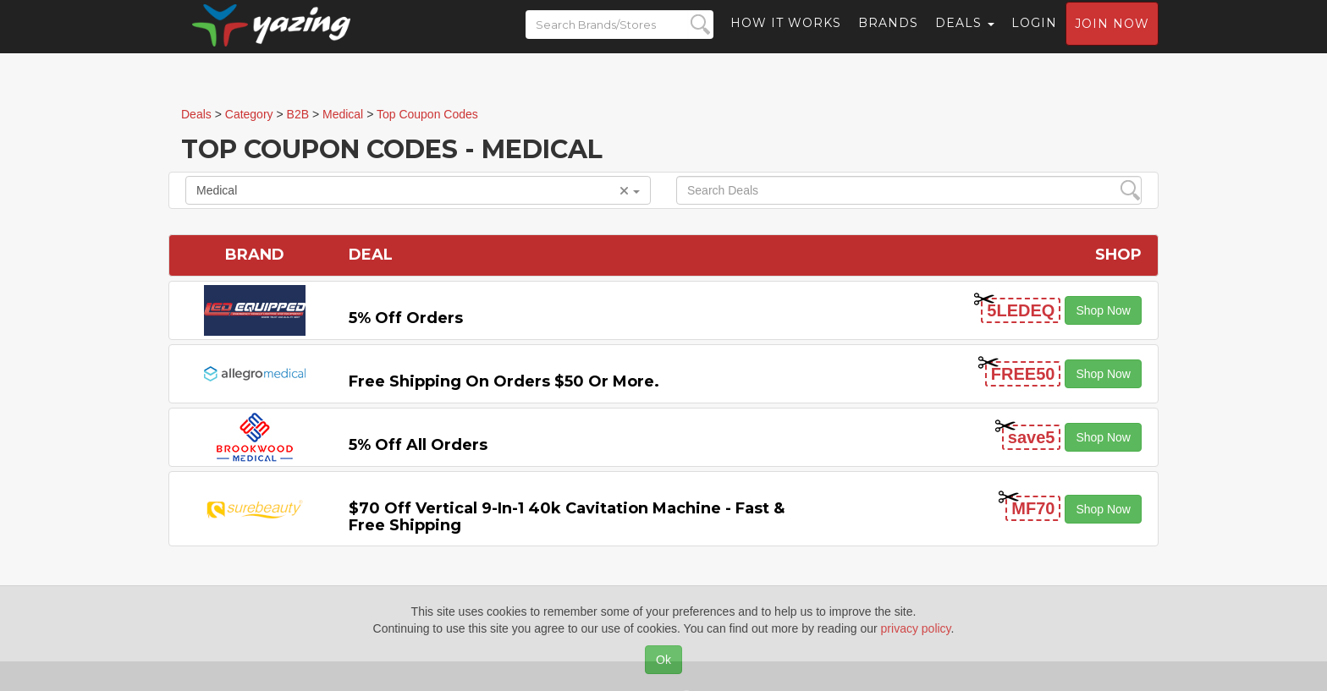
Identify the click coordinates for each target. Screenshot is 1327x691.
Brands (888, 38)
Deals (964, 38)
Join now (1112, 39)
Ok (663, 659)
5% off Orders (406, 318)
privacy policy (916, 628)
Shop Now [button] (1103, 310)
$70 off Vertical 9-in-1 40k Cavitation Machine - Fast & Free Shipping (567, 517)
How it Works (785, 38)
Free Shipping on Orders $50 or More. (504, 381)
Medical (418, 190)
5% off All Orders (418, 445)
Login (1034, 38)
